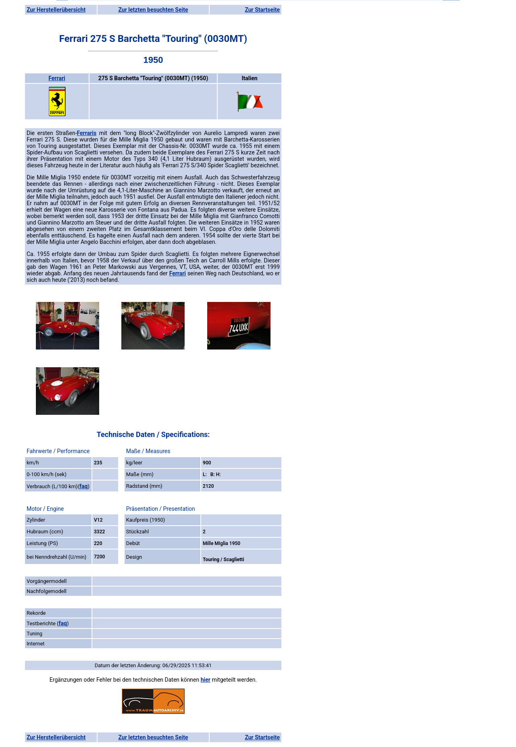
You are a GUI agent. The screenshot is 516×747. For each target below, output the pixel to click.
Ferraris (87, 133)
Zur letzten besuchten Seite (153, 9)
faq (83, 486)
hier (205, 679)
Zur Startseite (262, 9)
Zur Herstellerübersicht (56, 9)
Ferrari (56, 78)
